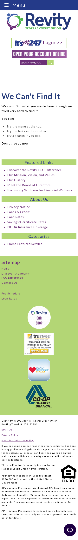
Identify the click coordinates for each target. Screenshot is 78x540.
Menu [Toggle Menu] (14, 5)
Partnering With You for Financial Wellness (39, 190)
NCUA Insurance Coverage (27, 227)
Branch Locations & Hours (39, 77)
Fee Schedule (11, 293)
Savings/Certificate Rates (26, 222)
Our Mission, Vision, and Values (31, 175)
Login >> (38, 42)
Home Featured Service (24, 244)
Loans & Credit (18, 212)
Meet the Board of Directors (29, 185)
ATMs (50, 74)
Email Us (7, 429)
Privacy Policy (10, 435)
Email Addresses (27, 76)
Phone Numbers (15, 76)
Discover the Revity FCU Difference (34, 170)
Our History (16, 180)
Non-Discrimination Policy (18, 440)
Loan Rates (15, 217)
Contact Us (9, 282)
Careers (63, 74)
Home (6, 268)
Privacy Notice (18, 207)
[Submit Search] (50, 62)
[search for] (34, 62)
